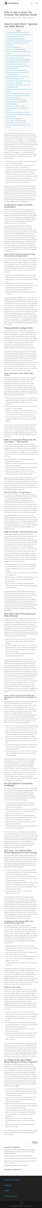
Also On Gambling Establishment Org (17, 70)
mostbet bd (22, 223)
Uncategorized (30, 17)
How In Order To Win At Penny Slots (16, 120)
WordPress (30, 1206)
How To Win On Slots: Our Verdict (16, 106)
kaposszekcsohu (12, 17)
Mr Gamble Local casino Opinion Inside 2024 (16, 1165)
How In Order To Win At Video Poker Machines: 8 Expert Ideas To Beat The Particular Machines (17, 102)
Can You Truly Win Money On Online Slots (18, 93)
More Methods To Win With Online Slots (17, 76)
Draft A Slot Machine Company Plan (16, 123)
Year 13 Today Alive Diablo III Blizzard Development (18, 1156)
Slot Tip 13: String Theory (13, 47)
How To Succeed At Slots (13, 97)
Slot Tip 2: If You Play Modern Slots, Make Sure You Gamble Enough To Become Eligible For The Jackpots (19, 114)
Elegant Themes (17, 1206)
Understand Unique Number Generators (18, 32)
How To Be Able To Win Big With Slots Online (19, 41)
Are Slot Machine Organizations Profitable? (18, 60)
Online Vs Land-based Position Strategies (18, 95)
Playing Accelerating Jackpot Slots (16, 39)
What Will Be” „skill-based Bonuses (16, 49)
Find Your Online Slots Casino (15, 118)
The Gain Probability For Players (15, 79)
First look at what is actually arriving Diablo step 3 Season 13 (20, 1158)
